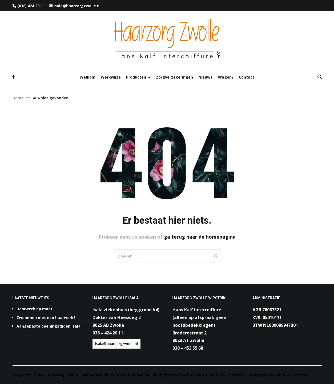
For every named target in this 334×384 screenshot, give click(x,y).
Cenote (213, 374)
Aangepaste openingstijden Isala (49, 326)
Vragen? (226, 77)
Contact (246, 77)
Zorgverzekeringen (174, 77)
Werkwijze (111, 77)
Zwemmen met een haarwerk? (46, 317)
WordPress (297, 374)
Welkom (87, 77)
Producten (136, 77)
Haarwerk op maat (35, 308)
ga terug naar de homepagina (200, 237)
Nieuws (205, 77)
